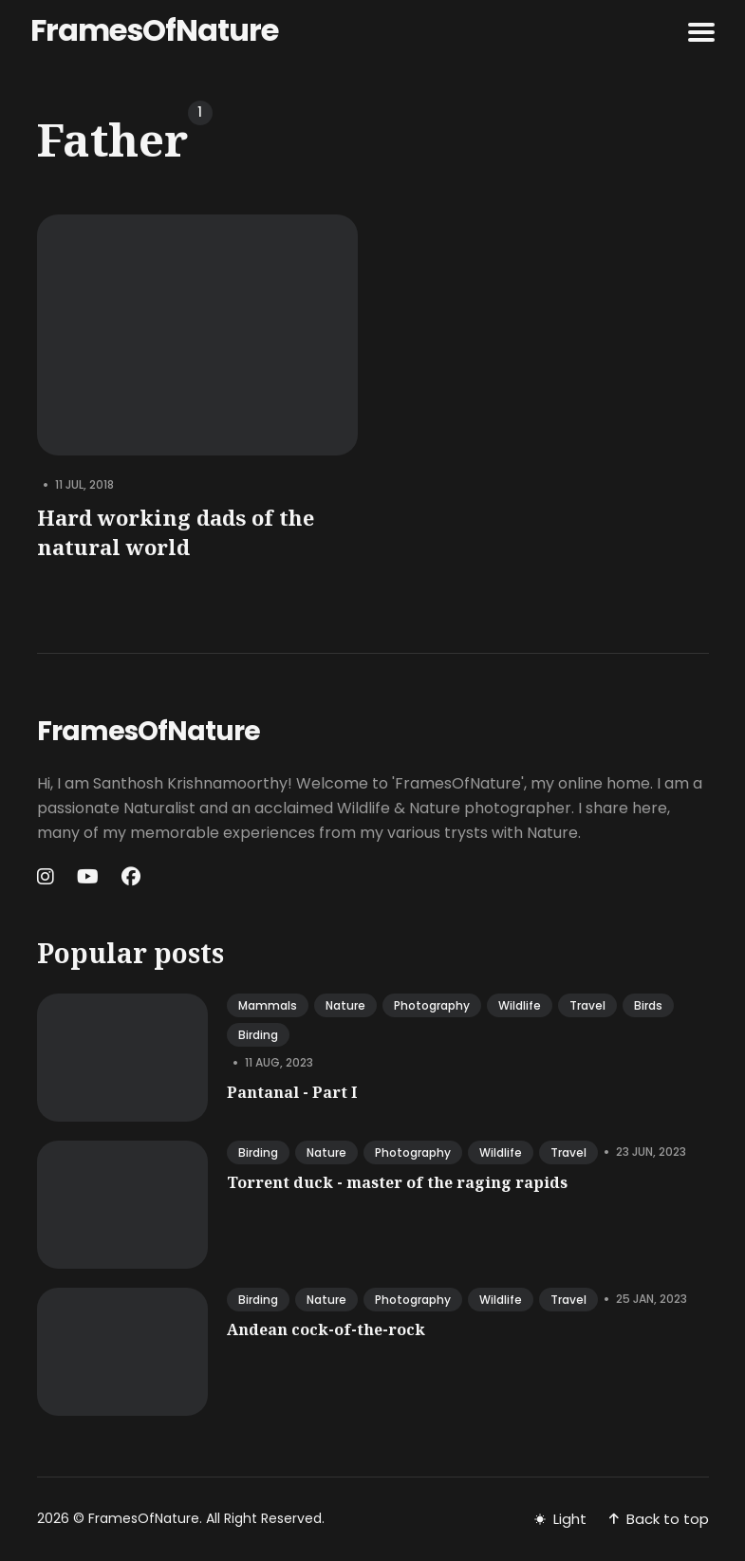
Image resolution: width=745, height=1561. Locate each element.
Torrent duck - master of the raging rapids (397, 1182)
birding (258, 1035)
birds (648, 1005)
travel (587, 1005)
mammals (267, 1005)
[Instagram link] (47, 877)
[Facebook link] (131, 877)
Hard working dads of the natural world (175, 532)
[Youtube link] (87, 877)
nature (345, 1005)
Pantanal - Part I (292, 1092)
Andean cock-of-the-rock (326, 1329)
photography (432, 1005)
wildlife (519, 1005)
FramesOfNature (154, 30)
